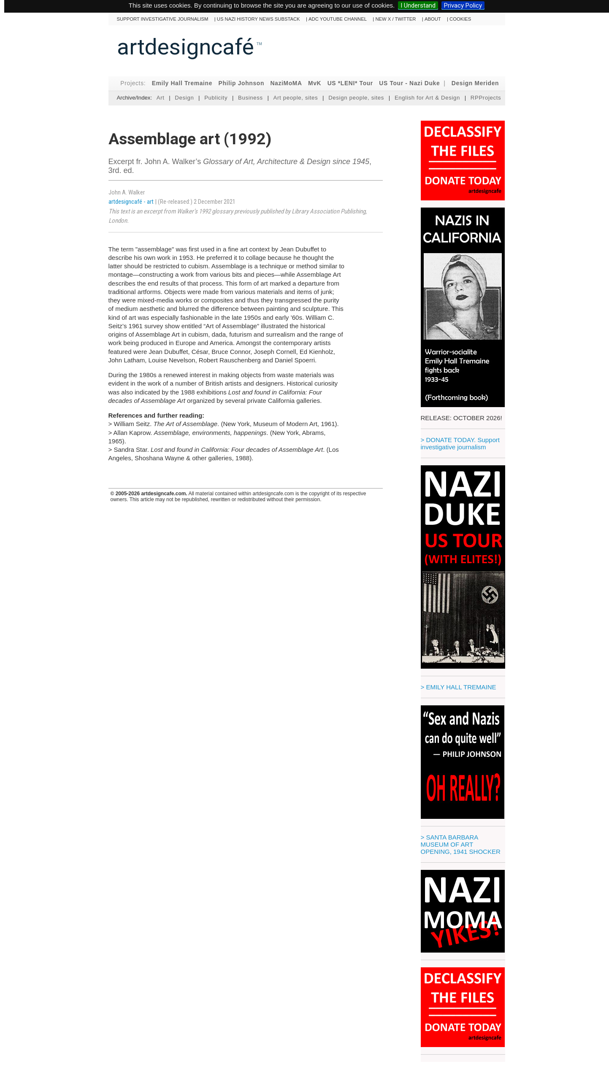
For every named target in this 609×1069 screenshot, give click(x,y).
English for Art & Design (427, 97)
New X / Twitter (395, 19)
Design (184, 97)
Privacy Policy (463, 5)
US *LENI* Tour (350, 83)
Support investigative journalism (162, 19)
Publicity (215, 97)
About (433, 19)
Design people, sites (356, 97)
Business (250, 97)
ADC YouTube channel (338, 19)
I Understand (418, 5)
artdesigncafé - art (131, 201)
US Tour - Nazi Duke (409, 83)
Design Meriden (475, 83)
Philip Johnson (241, 83)
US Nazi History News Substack (258, 19)
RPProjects (486, 97)
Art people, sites (295, 97)
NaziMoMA (286, 83)
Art (161, 97)
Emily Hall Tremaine (182, 83)
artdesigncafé (185, 47)
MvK (314, 83)
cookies (460, 19)
